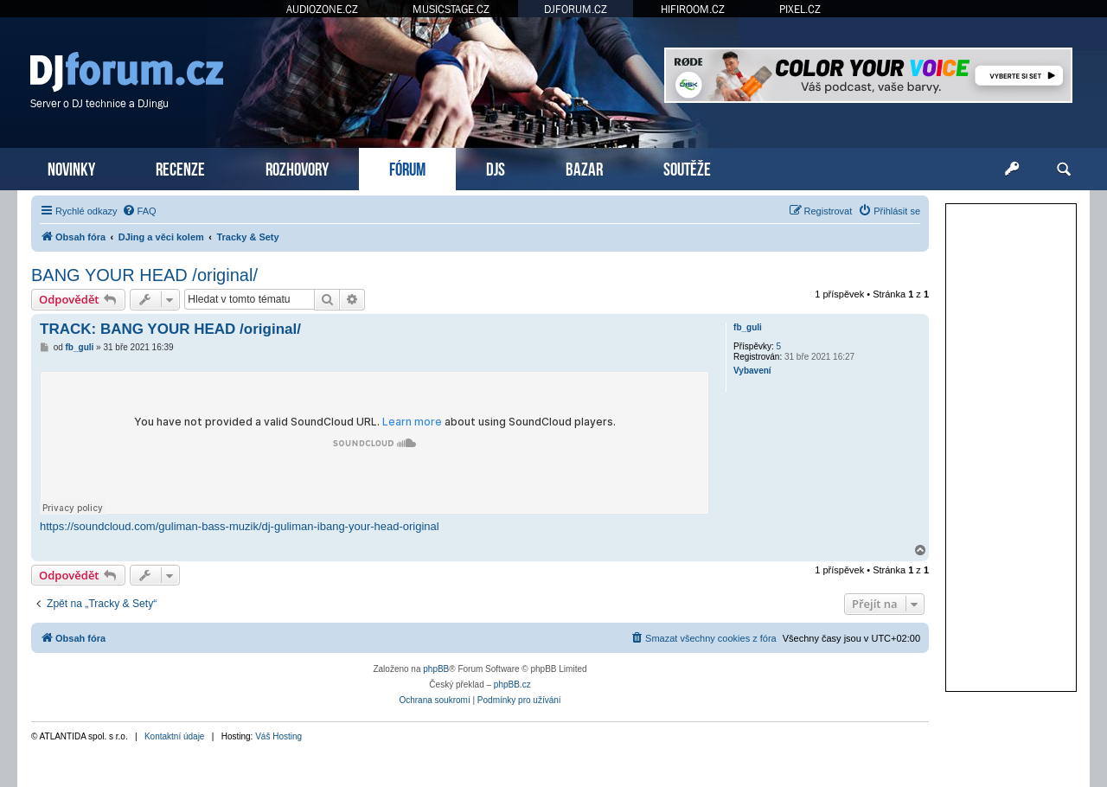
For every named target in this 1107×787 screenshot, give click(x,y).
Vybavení (752, 370)
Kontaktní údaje (174, 736)
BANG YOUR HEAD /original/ (144, 275)
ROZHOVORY (297, 167)
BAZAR (584, 167)
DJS (495, 167)
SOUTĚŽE (687, 167)
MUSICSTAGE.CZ (451, 9)
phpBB (436, 669)
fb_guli (747, 327)
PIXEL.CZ (800, 9)
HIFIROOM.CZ (693, 9)
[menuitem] (139, 211)
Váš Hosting (278, 736)
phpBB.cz (512, 684)
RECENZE (180, 167)
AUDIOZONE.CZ (322, 9)
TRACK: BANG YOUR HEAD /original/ (170, 329)
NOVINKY (71, 167)
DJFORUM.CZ (575, 9)
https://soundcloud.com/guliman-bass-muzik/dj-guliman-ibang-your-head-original (239, 526)
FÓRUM (407, 167)
